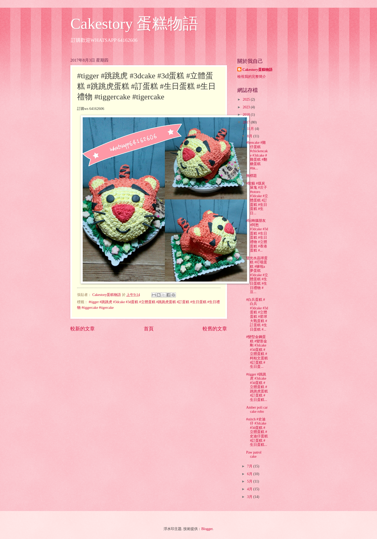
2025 (247, 99)
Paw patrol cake (253, 454)
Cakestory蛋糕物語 (257, 70)
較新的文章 (82, 328)
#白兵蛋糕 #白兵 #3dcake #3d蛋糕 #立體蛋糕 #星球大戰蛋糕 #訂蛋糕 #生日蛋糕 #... (257, 314)
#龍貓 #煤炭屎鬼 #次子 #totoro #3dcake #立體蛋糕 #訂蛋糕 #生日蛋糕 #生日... (257, 198)
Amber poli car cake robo (257, 410)
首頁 (149, 328)
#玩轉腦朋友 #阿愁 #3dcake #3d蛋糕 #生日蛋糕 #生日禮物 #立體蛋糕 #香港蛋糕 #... (257, 235)
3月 (250, 497)
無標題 (251, 176)
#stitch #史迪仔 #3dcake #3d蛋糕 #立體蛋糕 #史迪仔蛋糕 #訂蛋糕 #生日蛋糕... (257, 432)
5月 (250, 481)
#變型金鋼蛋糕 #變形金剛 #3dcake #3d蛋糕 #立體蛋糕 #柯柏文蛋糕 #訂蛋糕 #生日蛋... (257, 352)
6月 (250, 474)
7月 (250, 466)
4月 (250, 489)
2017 (247, 122)
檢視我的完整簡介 (251, 77)
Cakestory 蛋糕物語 (134, 23)
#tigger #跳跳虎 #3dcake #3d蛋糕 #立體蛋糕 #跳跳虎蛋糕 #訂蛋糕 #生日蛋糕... (257, 387)
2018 (247, 115)
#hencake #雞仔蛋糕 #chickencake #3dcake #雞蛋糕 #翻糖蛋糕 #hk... (257, 155)
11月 (251, 129)
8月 (250, 136)
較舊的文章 (215, 328)
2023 (247, 107)
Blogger (207, 529)
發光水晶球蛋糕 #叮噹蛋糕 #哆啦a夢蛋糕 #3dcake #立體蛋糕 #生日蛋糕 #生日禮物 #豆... (257, 275)
